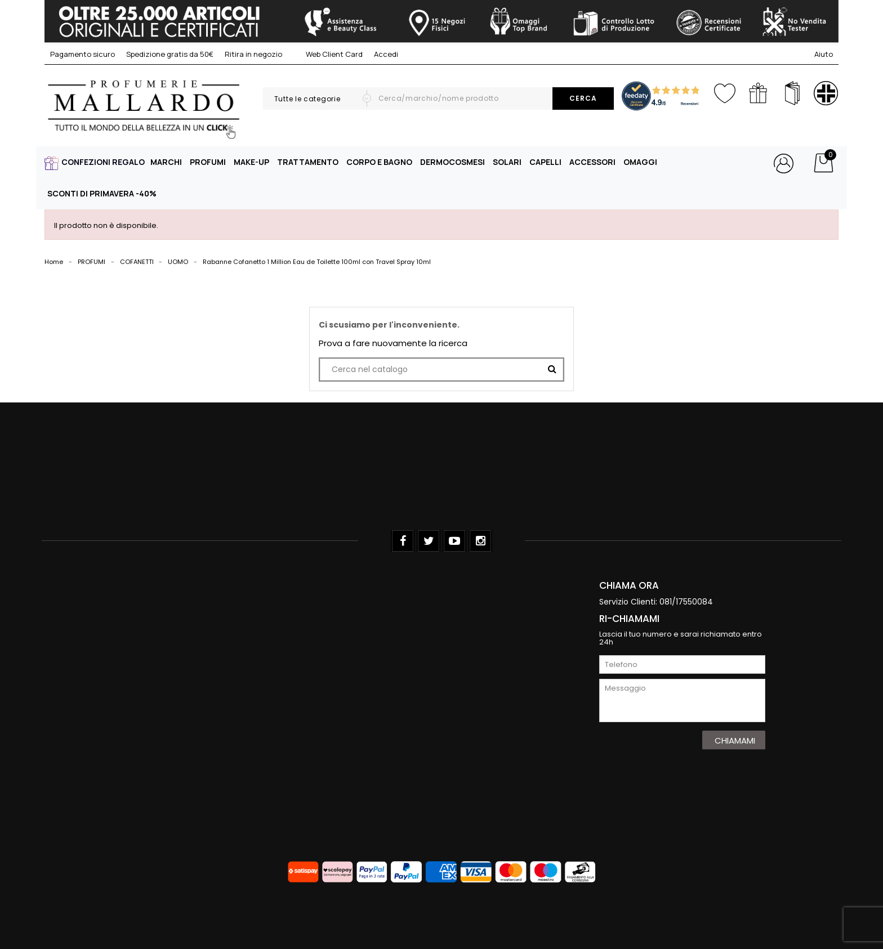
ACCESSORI (592, 161)
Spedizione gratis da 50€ (169, 54)
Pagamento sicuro (82, 54)
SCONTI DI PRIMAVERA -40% (102, 193)
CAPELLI (545, 161)
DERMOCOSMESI (452, 161)
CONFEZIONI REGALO (103, 161)
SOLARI (507, 161)
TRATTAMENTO (307, 161)
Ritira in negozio (253, 54)
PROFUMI (208, 161)
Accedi (386, 54)
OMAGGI (640, 161)
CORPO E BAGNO (379, 161)
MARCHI (166, 161)
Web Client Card (328, 54)
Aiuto (823, 54)
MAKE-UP (251, 161)
